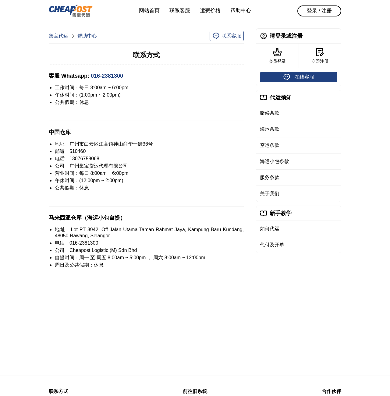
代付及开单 (272, 244)
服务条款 (269, 177)
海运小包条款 (274, 161)
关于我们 (269, 193)
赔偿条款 (269, 112)
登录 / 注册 (319, 11)
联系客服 (179, 10)
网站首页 (149, 10)
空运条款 (269, 145)
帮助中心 (240, 10)
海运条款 (269, 129)
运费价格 (210, 10)
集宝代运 (58, 35)
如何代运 (269, 228)
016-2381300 (107, 76)
